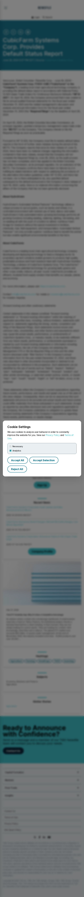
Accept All (17, 460)
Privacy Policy (53, 435)
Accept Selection (44, 460)
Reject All (17, 469)
